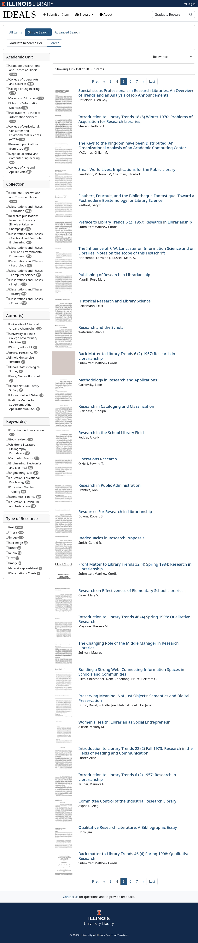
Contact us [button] (70, 897)
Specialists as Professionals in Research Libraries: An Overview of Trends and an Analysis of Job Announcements (136, 93)
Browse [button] (83, 14)
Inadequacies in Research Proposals (112, 537)
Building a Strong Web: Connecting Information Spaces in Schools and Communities (131, 672)
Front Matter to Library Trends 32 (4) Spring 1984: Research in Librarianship (135, 566)
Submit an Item (56, 14)
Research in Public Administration (110, 485)
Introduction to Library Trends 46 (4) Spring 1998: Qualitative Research (134, 619)
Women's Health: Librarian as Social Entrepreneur (124, 722)
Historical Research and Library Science (115, 301)
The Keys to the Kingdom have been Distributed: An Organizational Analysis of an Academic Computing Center (132, 145)
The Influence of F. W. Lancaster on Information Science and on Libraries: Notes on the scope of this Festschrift (137, 251)
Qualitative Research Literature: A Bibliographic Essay (128, 827)
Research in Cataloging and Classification (116, 406)
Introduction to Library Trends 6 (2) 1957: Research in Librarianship (127, 777)
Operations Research (98, 459)
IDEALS (19, 14)
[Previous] (104, 81)
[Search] (169, 14)
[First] (95, 81)
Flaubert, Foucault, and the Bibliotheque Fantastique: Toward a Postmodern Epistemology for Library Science (136, 198)
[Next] (143, 81)
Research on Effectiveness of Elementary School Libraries (131, 590)
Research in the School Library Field (111, 432)
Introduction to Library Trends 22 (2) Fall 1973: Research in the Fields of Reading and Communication (136, 751)
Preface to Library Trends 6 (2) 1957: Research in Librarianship (135, 222)
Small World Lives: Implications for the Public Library (127, 169)
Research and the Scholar (102, 327)
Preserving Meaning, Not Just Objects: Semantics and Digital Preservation (134, 698)
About (106, 14)
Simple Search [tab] (38, 32)
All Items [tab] (15, 32)
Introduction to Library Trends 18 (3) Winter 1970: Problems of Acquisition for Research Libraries (136, 119)
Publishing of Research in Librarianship (114, 274)
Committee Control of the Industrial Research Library (127, 801)
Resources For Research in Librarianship (115, 511)
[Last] (152, 81)
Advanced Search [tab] (67, 32)
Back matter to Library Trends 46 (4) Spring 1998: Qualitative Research (134, 856)
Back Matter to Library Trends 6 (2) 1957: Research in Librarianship (127, 356)
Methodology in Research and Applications (118, 380)
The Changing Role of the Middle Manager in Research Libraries (129, 645)
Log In (189, 4)
